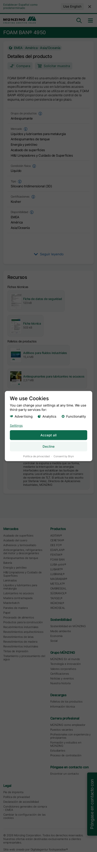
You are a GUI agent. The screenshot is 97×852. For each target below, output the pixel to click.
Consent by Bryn (64, 456)
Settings (16, 425)
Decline (49, 446)
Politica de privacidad (36, 456)
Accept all (48, 435)
